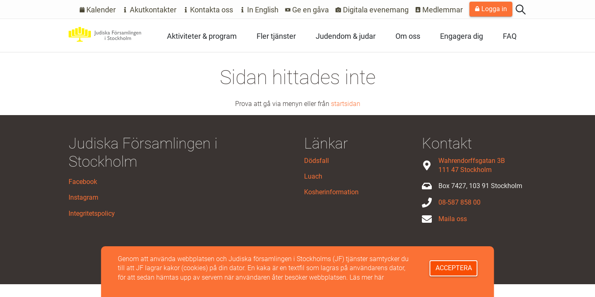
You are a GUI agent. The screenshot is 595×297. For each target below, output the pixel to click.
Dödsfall (316, 161)
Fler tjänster (276, 36)
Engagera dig (461, 36)
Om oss (407, 36)
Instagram (83, 197)
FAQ (509, 36)
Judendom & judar (346, 36)
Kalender (97, 9)
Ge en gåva (307, 9)
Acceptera (454, 268)
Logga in (491, 9)
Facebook (83, 182)
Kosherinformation (331, 192)
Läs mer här (367, 277)
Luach (313, 176)
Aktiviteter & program (202, 36)
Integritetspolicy (92, 213)
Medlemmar (439, 9)
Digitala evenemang (372, 9)
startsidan (345, 104)
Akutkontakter (149, 9)
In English (259, 9)
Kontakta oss (208, 9)
